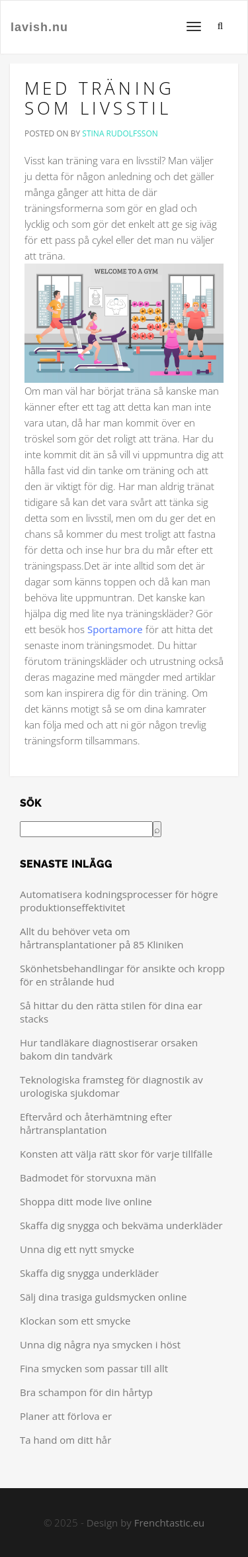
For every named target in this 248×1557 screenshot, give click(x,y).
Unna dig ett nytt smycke (77, 1249)
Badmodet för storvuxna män (88, 1177)
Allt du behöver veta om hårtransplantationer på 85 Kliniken (102, 938)
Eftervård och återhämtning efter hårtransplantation (96, 1123)
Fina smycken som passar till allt (94, 1368)
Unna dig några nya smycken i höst (100, 1344)
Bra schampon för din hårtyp (86, 1392)
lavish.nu (39, 27)
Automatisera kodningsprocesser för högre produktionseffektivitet (119, 900)
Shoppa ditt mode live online (86, 1201)
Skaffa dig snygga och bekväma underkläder (121, 1225)
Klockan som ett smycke (75, 1320)
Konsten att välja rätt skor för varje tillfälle (116, 1153)
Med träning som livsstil (99, 98)
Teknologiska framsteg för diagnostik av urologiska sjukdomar (111, 1086)
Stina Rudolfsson (119, 133)
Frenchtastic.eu (169, 1522)
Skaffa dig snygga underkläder (89, 1273)
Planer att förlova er (66, 1416)
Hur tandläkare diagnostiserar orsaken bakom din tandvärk (109, 1049)
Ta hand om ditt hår (65, 1439)
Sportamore (115, 629)
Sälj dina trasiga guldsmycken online (103, 1296)
